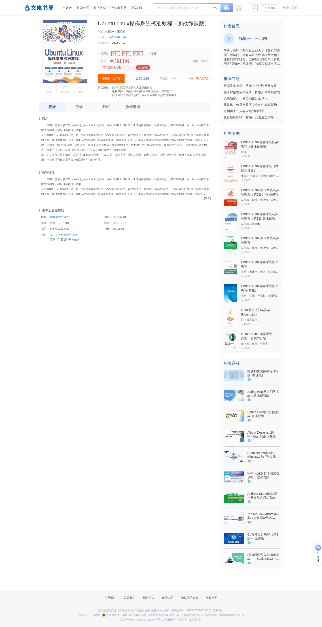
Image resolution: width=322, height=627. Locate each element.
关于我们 (111, 597)
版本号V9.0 (127, 619)
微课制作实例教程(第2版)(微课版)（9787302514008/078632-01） (263, 373)
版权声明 (211, 597)
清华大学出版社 (118, 37)
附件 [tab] (106, 107)
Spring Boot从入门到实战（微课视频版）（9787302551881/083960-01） (263, 394)
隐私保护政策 (189, 597)
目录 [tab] (79, 107)
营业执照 (211, 615)
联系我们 (130, 597)
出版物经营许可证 (192, 615)
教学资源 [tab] (133, 107)
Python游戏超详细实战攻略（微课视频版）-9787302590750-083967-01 (263, 475)
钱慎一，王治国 (115, 31)
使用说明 (168, 597)
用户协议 (149, 597)
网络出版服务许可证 (231, 615)
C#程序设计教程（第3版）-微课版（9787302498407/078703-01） (263, 536)
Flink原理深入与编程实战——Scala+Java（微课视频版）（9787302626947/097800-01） (263, 557)
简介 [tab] (52, 107)
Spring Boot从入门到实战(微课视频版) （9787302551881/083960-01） (263, 414)
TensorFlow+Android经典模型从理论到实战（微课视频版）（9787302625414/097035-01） (263, 516)
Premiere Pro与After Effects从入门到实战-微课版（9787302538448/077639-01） (263, 455)
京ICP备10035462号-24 (163, 615)
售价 (103, 61)
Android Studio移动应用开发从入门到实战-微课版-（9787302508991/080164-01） (263, 495)
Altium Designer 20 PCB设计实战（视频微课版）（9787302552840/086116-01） (263, 434)
